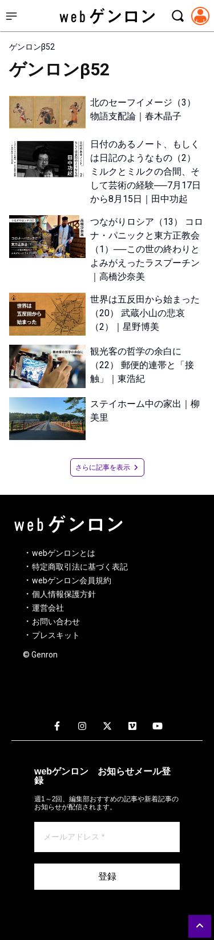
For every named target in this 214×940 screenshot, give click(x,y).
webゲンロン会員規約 (71, 580)
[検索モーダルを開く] (177, 16)
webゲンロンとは (63, 553)
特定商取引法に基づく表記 (80, 566)
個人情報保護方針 (64, 594)
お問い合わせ (56, 621)
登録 (107, 876)
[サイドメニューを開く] (11, 16)
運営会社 (48, 607)
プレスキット (56, 635)
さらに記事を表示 (107, 467)
